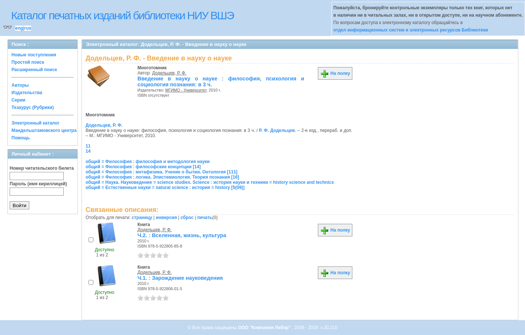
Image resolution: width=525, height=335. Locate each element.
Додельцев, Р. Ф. (169, 73)
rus (27, 28)
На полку (335, 73)
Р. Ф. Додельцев (277, 130)
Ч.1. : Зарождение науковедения (180, 278)
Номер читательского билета (42, 168)
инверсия (166, 217)
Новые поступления (33, 54)
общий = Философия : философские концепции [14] (143, 166)
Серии (18, 100)
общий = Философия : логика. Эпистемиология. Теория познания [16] (162, 177)
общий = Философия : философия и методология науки (148, 161)
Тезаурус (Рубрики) (32, 107)
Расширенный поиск (34, 69)
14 (88, 151)
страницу (142, 217)
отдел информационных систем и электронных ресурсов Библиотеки (410, 30)
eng (19, 28)
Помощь (20, 137)
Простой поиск (27, 62)
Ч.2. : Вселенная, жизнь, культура (181, 235)
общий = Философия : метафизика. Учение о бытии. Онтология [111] (161, 172)
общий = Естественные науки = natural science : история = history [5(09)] (165, 187)
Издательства (26, 92)
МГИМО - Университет (185, 90)
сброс (186, 217)
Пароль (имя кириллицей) (38, 183)
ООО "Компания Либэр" (265, 327)
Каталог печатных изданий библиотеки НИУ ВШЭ (122, 15)
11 (88, 146)
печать (204, 217)
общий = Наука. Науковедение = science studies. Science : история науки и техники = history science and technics (210, 182)
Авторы (20, 85)
